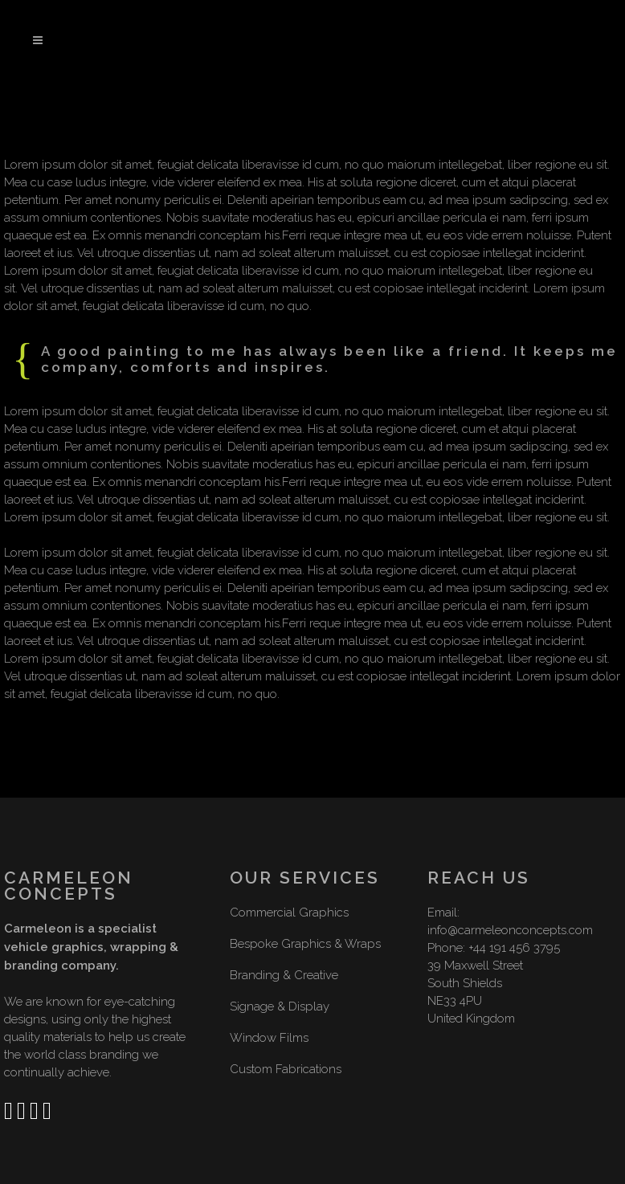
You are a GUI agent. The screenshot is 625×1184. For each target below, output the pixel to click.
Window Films (269, 1038)
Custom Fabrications (285, 1069)
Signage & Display (279, 1006)
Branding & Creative (284, 975)
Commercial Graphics (289, 912)
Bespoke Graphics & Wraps (305, 944)
